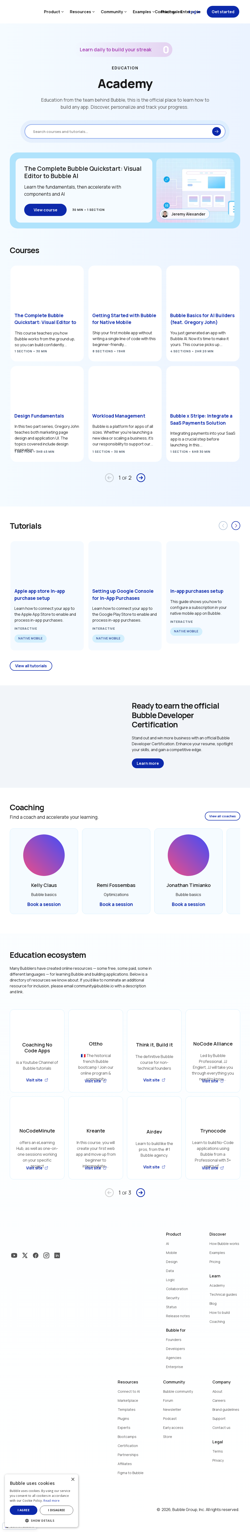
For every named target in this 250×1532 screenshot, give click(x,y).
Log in (194, 11)
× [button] (72, 1479)
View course (45, 210)
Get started (223, 11)
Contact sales (168, 11)
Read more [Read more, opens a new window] (51, 1501)
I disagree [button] (56, 1510)
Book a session (44, 904)
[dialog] (41, 1500)
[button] (41, 1520)
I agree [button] (24, 1510)
